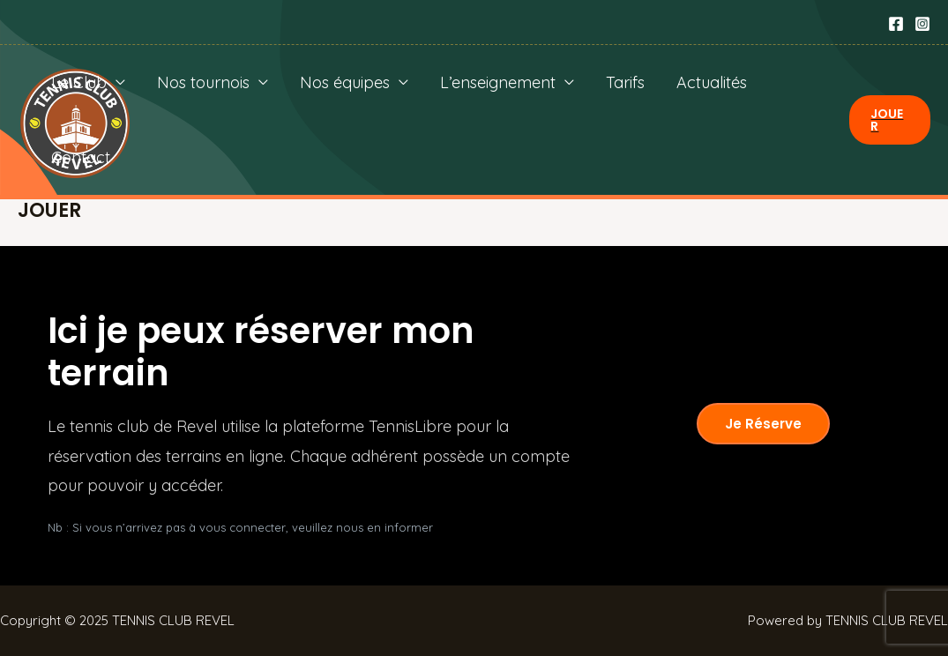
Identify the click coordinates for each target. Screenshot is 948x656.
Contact (80, 157)
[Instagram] (922, 24)
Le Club (79, 82)
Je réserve (763, 423)
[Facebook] (896, 24)
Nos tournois (203, 82)
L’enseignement (498, 82)
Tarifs (625, 82)
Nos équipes (345, 82)
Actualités (711, 82)
